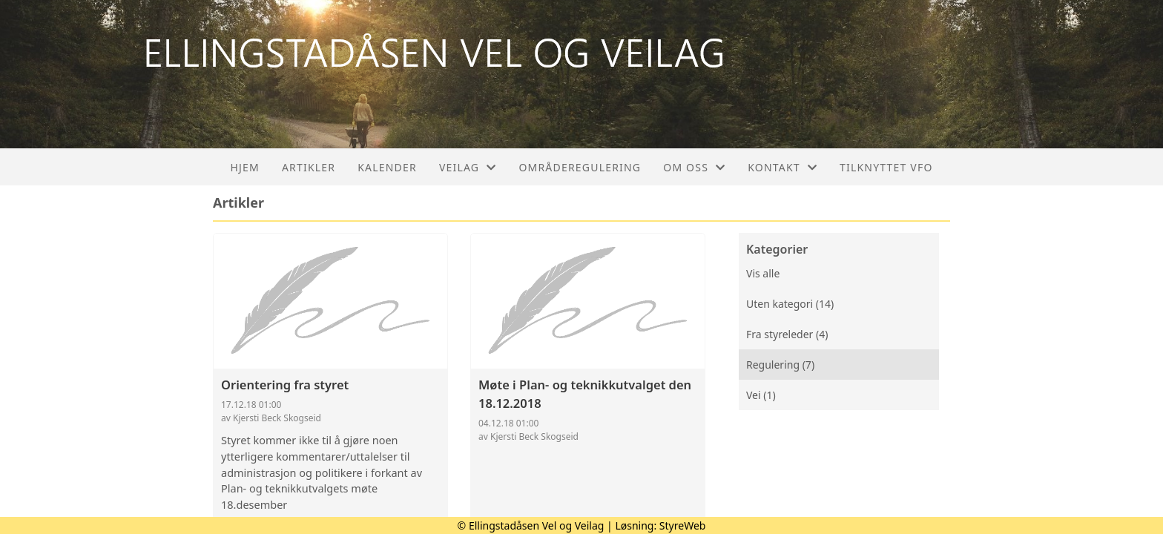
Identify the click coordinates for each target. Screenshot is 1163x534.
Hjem (244, 167)
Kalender (387, 167)
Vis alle (763, 273)
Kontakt (782, 167)
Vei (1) (761, 395)
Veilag (468, 167)
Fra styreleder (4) (787, 334)
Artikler (308, 167)
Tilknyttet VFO (886, 167)
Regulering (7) (780, 364)
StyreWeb (682, 525)
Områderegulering (579, 167)
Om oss (694, 167)
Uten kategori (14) (790, 304)
